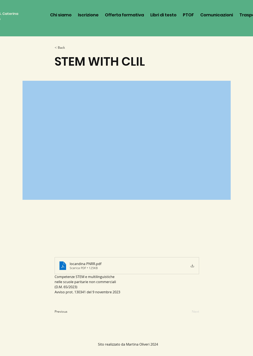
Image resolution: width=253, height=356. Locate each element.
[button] (124, 15)
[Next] (188, 312)
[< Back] (69, 48)
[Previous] (69, 312)
